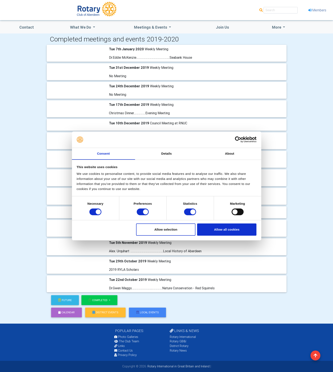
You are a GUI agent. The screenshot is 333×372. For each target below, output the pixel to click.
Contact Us (123, 350)
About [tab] (229, 153)
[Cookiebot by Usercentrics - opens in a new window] (238, 139)
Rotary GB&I (178, 341)
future (65, 300)
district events (105, 312)
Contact (26, 27)
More (277, 27)
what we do (81, 27)
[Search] (281, 10)
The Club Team (126, 341)
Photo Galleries (126, 337)
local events (147, 312)
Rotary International (183, 337)
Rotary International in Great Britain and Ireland (178, 366)
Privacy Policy (125, 355)
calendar (66, 312)
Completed (98, 300)
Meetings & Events (151, 27)
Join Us (222, 27)
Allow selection (165, 229)
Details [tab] (166, 153)
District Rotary (179, 346)
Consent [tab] (103, 153)
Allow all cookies (226, 229)
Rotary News (178, 350)
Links (119, 346)
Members (317, 10)
